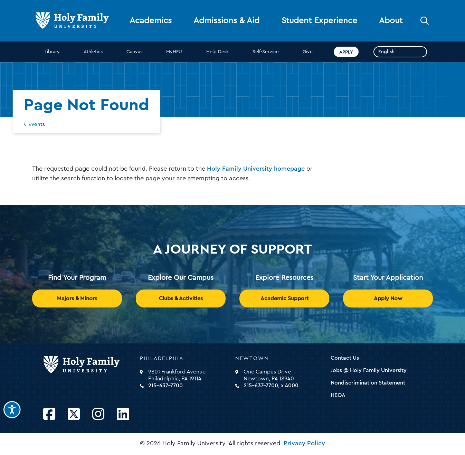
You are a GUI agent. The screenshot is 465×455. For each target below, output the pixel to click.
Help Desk (217, 51)
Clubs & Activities (181, 298)
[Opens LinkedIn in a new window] (123, 414)
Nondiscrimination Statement (368, 383)
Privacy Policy (304, 443)
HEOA (338, 395)
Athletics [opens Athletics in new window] (93, 51)
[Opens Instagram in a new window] (98, 414)
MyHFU (174, 51)
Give (308, 51)
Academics (151, 21)
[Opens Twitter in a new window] (74, 414)
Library (52, 51)
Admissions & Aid (226, 21)
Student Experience (319, 21)
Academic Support (284, 298)
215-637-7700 (165, 385)
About (390, 21)
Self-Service (266, 51)
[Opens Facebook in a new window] (49, 414)
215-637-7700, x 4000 (271, 385)
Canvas (134, 51)
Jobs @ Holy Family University (369, 370)
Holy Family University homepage (256, 168)
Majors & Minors (77, 298)
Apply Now (388, 298)
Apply (346, 52)
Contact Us (345, 358)
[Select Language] (400, 51)
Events (36, 124)
